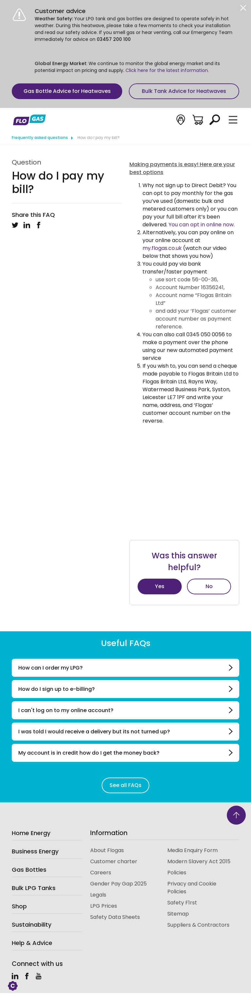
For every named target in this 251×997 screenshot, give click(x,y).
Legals (98, 895)
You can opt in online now (201, 224)
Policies (176, 872)
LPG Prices (103, 906)
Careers (100, 872)
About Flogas (107, 850)
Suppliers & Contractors (198, 925)
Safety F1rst (182, 902)
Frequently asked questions (40, 137)
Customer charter (113, 861)
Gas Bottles (29, 870)
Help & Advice (32, 943)
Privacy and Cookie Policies (191, 887)
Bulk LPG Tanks (34, 888)
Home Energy (31, 833)
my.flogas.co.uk (162, 248)
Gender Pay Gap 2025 (118, 883)
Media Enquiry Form (192, 850)
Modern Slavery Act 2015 (198, 861)
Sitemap (178, 914)
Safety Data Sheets (115, 917)
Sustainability (31, 924)
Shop (19, 906)
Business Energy (35, 851)
